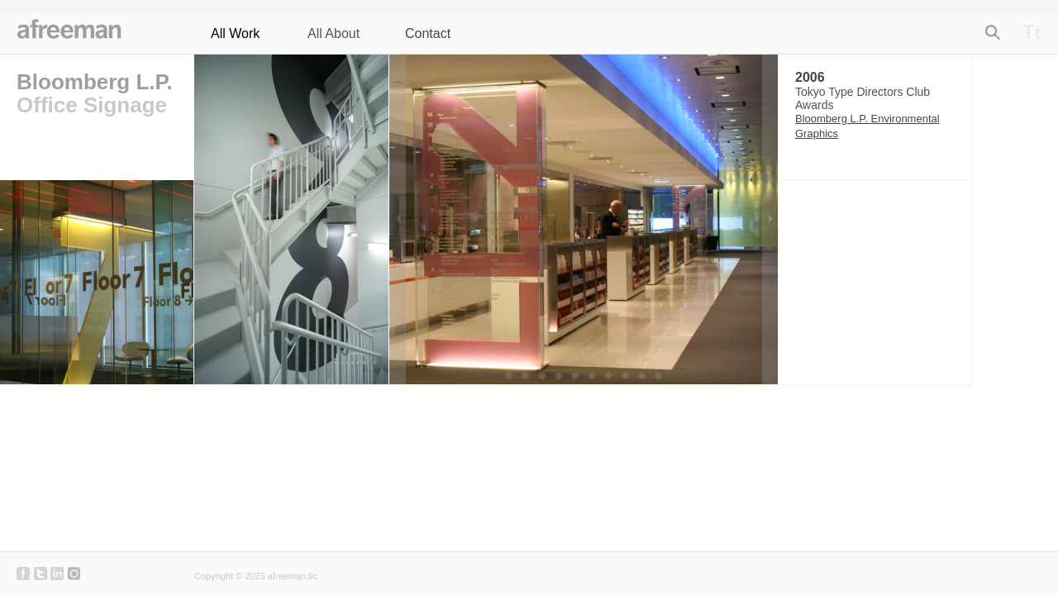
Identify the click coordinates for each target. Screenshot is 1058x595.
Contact (427, 33)
